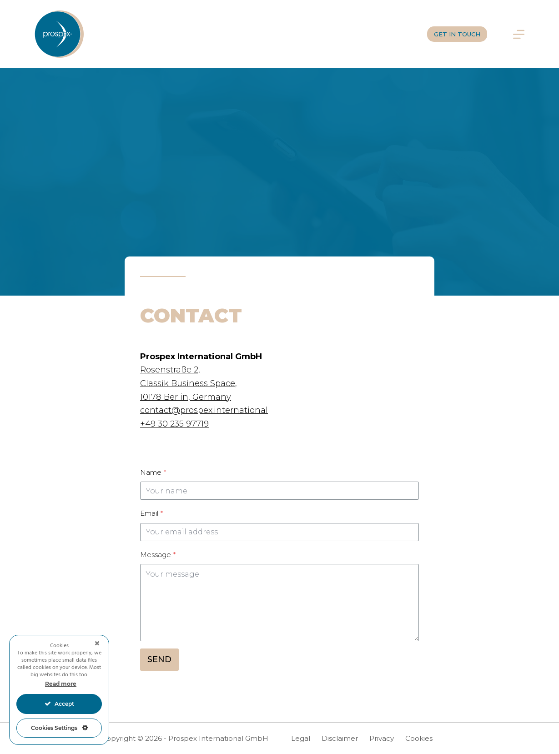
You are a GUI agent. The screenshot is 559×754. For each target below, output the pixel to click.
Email (151, 513)
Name (153, 472)
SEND (159, 659)
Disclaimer (340, 738)
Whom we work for (270, 34)
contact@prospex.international (204, 410)
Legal (300, 738)
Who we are (347, 34)
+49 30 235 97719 (174, 424)
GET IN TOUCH (457, 34)
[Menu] (518, 34)
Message (158, 554)
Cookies (419, 738)
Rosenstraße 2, (170, 370)
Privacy (381, 738)
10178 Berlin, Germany (185, 397)
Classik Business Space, (188, 383)
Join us (398, 34)
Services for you (182, 34)
